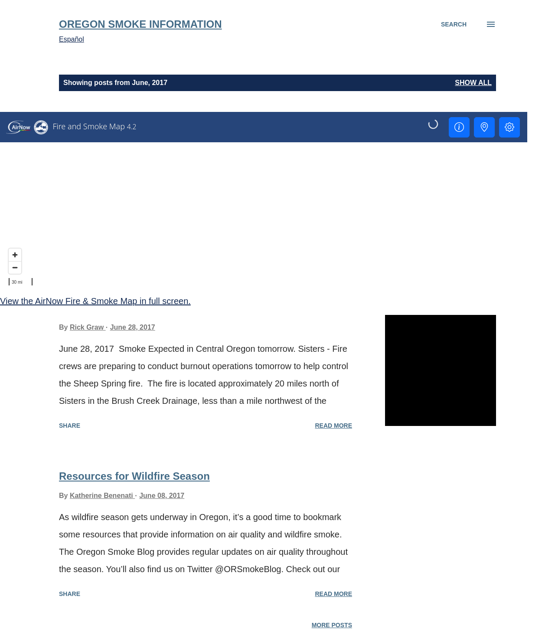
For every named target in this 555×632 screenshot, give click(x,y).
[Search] (454, 24)
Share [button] (69, 425)
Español (71, 39)
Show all (473, 82)
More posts (332, 625)
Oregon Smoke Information (140, 24)
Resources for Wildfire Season (134, 476)
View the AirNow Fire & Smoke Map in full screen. (95, 301)
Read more (333, 425)
